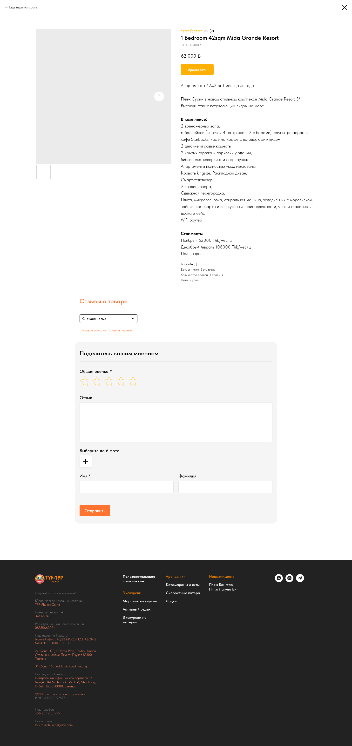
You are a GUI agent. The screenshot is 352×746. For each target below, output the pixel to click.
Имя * (85, 475)
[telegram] (300, 581)
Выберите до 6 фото (99, 450)
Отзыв (86, 397)
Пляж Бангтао (221, 584)
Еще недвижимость (23, 7)
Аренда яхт (175, 576)
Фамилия (187, 475)
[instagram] (289, 581)
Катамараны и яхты (183, 584)
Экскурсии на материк (135, 619)
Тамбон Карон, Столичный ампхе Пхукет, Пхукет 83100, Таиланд (66, 654)
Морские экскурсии (140, 601)
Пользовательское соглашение (139, 578)
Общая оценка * (96, 371)
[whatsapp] (279, 581)
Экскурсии (132, 593)
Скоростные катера (183, 593)
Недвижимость (221, 576)
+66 (38, 713)
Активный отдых (136, 609)
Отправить (94, 510)
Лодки (171, 601)
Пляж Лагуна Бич (223, 589)
